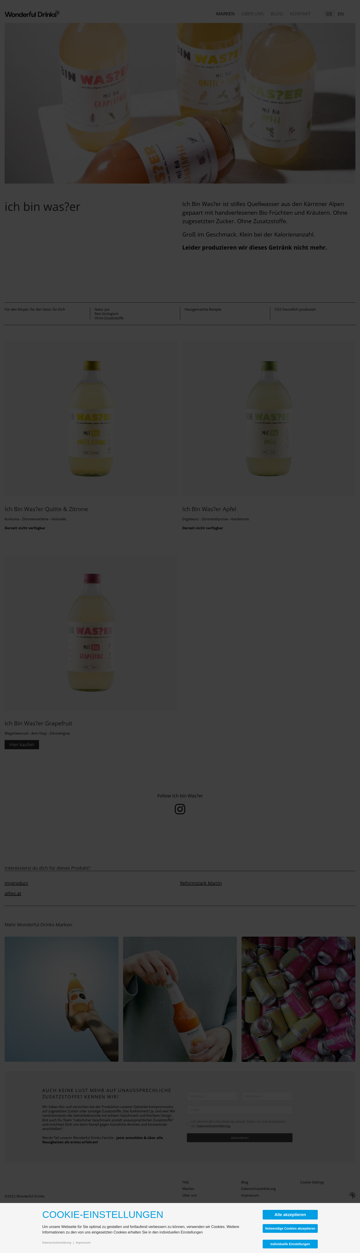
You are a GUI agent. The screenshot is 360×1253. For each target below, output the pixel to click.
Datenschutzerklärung (56, 1242)
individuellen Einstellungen (181, 1232)
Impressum (83, 1242)
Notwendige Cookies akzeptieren (290, 1228)
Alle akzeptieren (290, 1214)
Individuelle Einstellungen (290, 1244)
